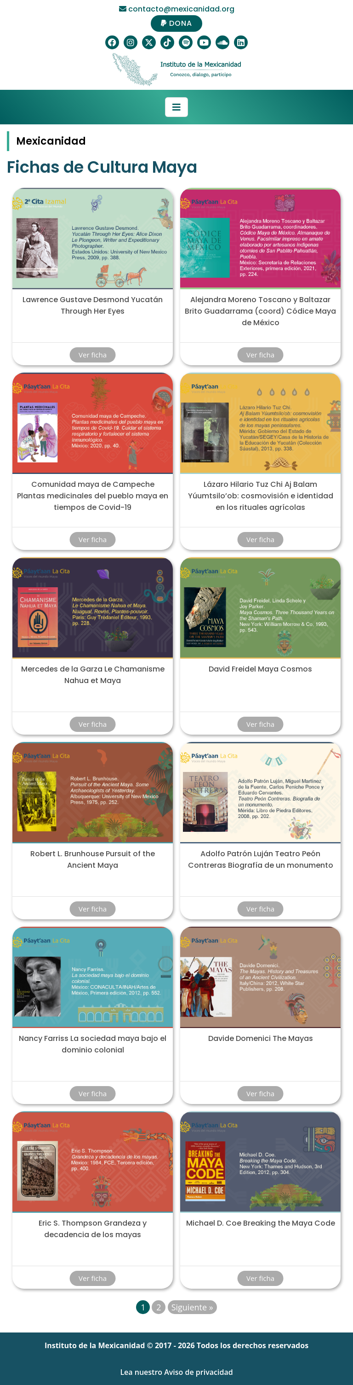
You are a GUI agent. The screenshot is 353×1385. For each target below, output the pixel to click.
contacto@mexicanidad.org (176, 9)
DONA (176, 23)
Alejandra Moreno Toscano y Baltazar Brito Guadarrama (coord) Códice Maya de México (260, 311)
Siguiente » (192, 1307)
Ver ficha (93, 354)
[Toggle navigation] (176, 107)
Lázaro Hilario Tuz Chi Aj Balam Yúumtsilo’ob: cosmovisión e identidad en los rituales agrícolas (260, 496)
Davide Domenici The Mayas (260, 1038)
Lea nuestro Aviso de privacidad (176, 1372)
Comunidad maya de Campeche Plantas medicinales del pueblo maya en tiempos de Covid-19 (92, 496)
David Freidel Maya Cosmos (260, 669)
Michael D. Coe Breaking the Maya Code (260, 1223)
